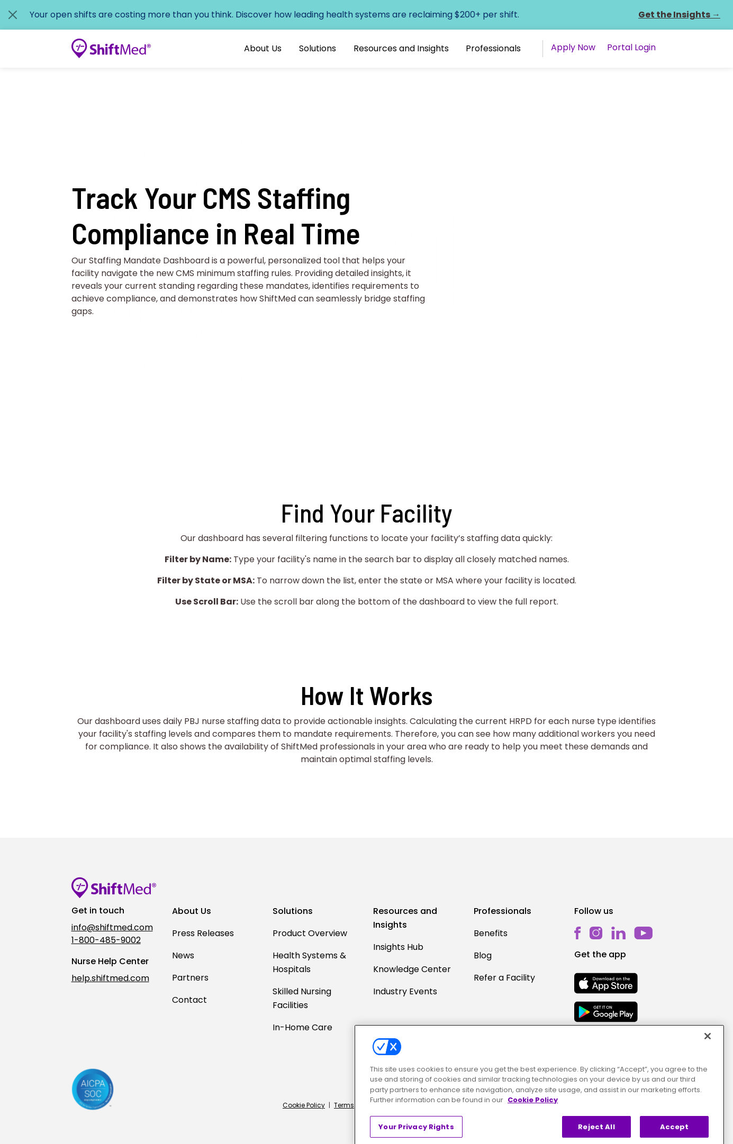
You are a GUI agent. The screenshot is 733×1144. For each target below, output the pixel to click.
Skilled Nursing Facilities (302, 998)
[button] (263, 48)
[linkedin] (618, 933)
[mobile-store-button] (606, 983)
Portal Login (631, 47)
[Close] (707, 1054)
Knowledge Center (412, 969)
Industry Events (405, 991)
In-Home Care (302, 1027)
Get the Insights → (679, 14)
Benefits (491, 933)
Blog (483, 955)
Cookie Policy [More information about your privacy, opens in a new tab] (533, 1118)
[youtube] (643, 933)
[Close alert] (12, 15)
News (183, 955)
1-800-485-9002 (106, 940)
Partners (190, 978)
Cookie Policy (304, 1105)
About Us (263, 48)
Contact (189, 1000)
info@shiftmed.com (112, 927)
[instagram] (596, 933)
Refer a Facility (504, 978)
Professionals (493, 48)
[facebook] (577, 933)
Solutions (317, 48)
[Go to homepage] (111, 49)
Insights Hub (398, 947)
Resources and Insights (401, 48)
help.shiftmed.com (110, 978)
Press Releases (203, 933)
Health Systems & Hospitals (309, 962)
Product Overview (310, 933)
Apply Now (573, 47)
